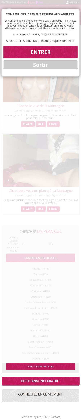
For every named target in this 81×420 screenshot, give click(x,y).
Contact (55, 417)
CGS (45, 417)
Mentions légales (31, 417)
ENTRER (40, 52)
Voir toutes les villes (40, 366)
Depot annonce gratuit (40, 381)
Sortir (40, 65)
